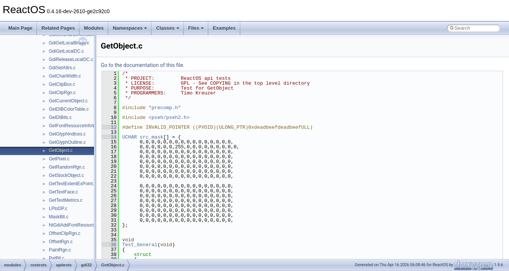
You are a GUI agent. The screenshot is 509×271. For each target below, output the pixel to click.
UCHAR (129, 137)
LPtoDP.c (58, 208)
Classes (167, 28)
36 (109, 244)
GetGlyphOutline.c (67, 142)
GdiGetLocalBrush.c (69, 43)
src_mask (151, 137)
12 (109, 127)
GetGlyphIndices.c (67, 134)
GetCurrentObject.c (68, 101)
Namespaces (130, 28)
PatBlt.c (56, 258)
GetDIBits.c (60, 117)
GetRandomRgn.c (67, 167)
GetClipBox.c (62, 84)
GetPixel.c (59, 158)
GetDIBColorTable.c (69, 109)
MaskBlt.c (58, 216)
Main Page (20, 28)
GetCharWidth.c (65, 76)
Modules (94, 28)
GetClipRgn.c (62, 92)
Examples (224, 28)
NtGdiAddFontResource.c (74, 225)
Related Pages (58, 28)
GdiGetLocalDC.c (66, 51)
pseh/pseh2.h (169, 117)
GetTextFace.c (63, 192)
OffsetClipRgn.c (64, 233)
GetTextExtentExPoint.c (72, 183)
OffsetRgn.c (61, 241)
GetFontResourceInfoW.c (74, 125)
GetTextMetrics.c (65, 200)
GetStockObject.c (66, 175)
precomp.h (164, 107)
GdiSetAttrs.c (62, 67)
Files (196, 28)
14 (109, 137)
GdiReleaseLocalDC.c (71, 59)
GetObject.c (61, 150)
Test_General (140, 244)
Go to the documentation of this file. (143, 65)
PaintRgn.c (60, 250)
